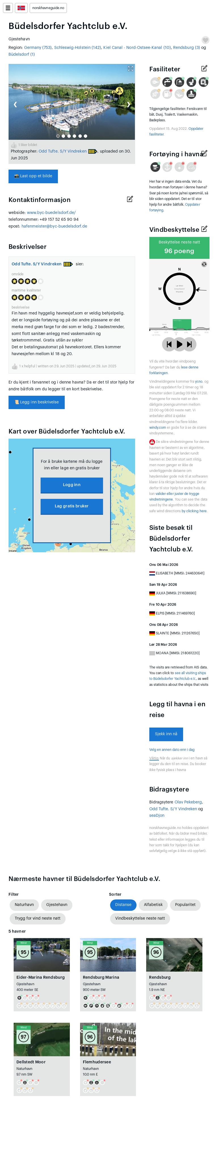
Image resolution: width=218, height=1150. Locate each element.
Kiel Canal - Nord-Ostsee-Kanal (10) (137, 48)
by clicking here (194, 511)
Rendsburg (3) (186, 48)
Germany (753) (38, 48)
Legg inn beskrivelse (36, 402)
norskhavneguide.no (48, 8)
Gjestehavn (56, 905)
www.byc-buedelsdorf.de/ (51, 213)
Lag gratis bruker (72, 506)
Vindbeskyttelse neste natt (140, 918)
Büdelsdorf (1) (22, 55)
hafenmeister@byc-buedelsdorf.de (54, 226)
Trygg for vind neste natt (37, 918)
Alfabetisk (153, 905)
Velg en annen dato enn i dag (172, 749)
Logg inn (72, 485)
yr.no (198, 381)
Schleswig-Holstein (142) (77, 48)
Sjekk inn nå (166, 734)
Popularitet (185, 905)
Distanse (123, 905)
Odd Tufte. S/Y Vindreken (63, 151)
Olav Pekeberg (188, 802)
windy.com (157, 427)
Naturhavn (24, 905)
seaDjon (157, 816)
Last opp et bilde (33, 176)
